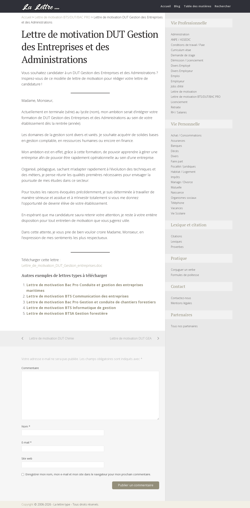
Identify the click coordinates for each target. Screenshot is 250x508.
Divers (175, 156)
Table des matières (197, 6)
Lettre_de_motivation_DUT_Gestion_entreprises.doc (61, 265)
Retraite (176, 107)
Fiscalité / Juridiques (183, 166)
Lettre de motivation (184, 91)
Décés (175, 151)
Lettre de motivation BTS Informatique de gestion (71, 307)
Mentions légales (181, 303)
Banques (176, 146)
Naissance (177, 192)
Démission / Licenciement (187, 60)
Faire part (177, 161)
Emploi (175, 76)
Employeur (177, 81)
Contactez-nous (181, 298)
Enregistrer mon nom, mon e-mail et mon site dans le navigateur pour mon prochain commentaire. (88, 474)
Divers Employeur (182, 71)
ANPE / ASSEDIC (181, 39)
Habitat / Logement (183, 172)
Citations (176, 236)
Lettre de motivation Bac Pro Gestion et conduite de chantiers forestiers (91, 302)
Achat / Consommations (186, 135)
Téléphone (177, 203)
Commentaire (30, 368)
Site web (26, 458)
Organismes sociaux (183, 198)
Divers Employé (180, 65)
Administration (180, 34)
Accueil (166, 6)
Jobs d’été (177, 86)
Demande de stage (183, 55)
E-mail (26, 442)
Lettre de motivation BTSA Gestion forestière (67, 313)
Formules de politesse (185, 275)
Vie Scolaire (178, 213)
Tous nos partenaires (184, 326)
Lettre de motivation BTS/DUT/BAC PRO (196, 97)
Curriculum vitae (181, 50)
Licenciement (179, 102)
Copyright (27, 504)
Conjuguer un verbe (183, 269)
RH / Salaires (179, 112)
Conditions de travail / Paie (188, 45)
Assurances (178, 140)
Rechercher (223, 6)
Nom (25, 426)
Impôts (175, 177)
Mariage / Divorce (182, 182)
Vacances (177, 208)
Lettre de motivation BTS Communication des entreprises (77, 296)
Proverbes (177, 247)
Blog (177, 6)
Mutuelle (176, 187)
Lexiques (176, 241)
